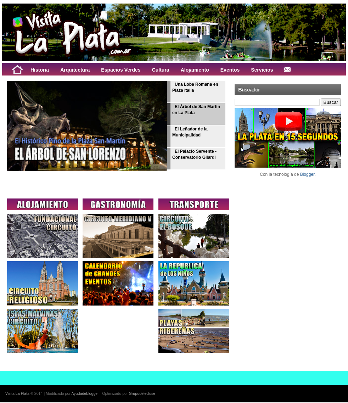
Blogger (307, 174)
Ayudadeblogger (85, 393)
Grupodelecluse (142, 393)
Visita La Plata (17, 393)
